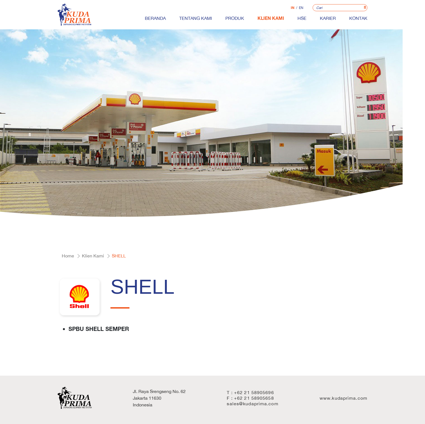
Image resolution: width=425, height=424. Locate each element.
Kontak (358, 18)
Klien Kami (271, 18)
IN (292, 8)
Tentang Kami (195, 18)
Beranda (155, 18)
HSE (302, 18)
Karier (328, 18)
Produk (234, 18)
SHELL (119, 255)
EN (301, 8)
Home (68, 255)
